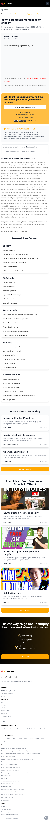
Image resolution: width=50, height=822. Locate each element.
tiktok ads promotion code (8, 792)
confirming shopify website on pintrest (15, 254)
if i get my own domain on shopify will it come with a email (22, 258)
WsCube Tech (7, 461)
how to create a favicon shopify (10, 770)
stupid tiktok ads (6, 775)
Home (3, 14)
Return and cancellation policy (9, 814)
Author (3, 722)
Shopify (3, 705)
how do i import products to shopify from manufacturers (17, 759)
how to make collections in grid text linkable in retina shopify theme (20, 753)
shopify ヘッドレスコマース (12, 250)
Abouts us (4, 806)
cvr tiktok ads (5, 800)
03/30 (14, 738)
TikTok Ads (4, 708)
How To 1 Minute (11, 36)
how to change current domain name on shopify (15, 773)
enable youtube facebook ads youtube (15, 319)
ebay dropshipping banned (12, 351)
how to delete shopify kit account (10, 762)
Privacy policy (5, 812)
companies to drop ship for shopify (14, 263)
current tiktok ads (8, 287)
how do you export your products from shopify (14, 751)
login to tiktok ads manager (12, 295)
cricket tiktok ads (6, 786)
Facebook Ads (5, 711)
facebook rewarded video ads (12, 323)
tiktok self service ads (7, 784)
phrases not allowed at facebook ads (15, 335)
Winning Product (6, 716)
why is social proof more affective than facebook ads (20, 315)
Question (10, 14)
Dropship (4, 713)
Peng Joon (6, 602)
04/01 (3, 738)
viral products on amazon (11, 387)
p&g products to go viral (11, 379)
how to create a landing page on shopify (27, 14)
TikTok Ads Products (7, 693)
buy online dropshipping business (14, 347)
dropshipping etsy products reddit (14, 359)
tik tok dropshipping (9, 367)
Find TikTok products (25, 107)
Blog (2, 702)
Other (12, 731)
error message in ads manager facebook (16, 331)
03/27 (31, 738)
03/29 (20, 738)
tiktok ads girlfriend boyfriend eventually (12, 789)
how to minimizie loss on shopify (10, 767)
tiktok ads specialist (9, 291)
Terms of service (6, 809)
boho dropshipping (9, 363)
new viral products (9, 400)
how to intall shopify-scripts (9, 756)
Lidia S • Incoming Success (11, 444)
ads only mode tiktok (10, 299)
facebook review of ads (10, 327)
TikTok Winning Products (8, 691)
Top (46, 818)
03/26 (37, 738)
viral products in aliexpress (11, 383)
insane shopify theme (10, 267)
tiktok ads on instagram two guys (10, 781)
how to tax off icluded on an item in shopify (13, 748)
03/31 (9, 738)
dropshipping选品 (9, 355)
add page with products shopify (13, 271)
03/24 (3, 741)
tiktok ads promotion (10, 303)
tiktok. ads (4, 778)
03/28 (25, 738)
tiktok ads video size (7, 797)
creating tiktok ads (9, 282)
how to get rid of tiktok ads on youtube (12, 795)
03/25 (42, 738)
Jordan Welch (7, 427)
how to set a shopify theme (9, 764)
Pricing (3, 696)
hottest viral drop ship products (13, 391)
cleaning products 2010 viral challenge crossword (19, 396)
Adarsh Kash (7, 563)
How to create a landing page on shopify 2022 (20, 151)
